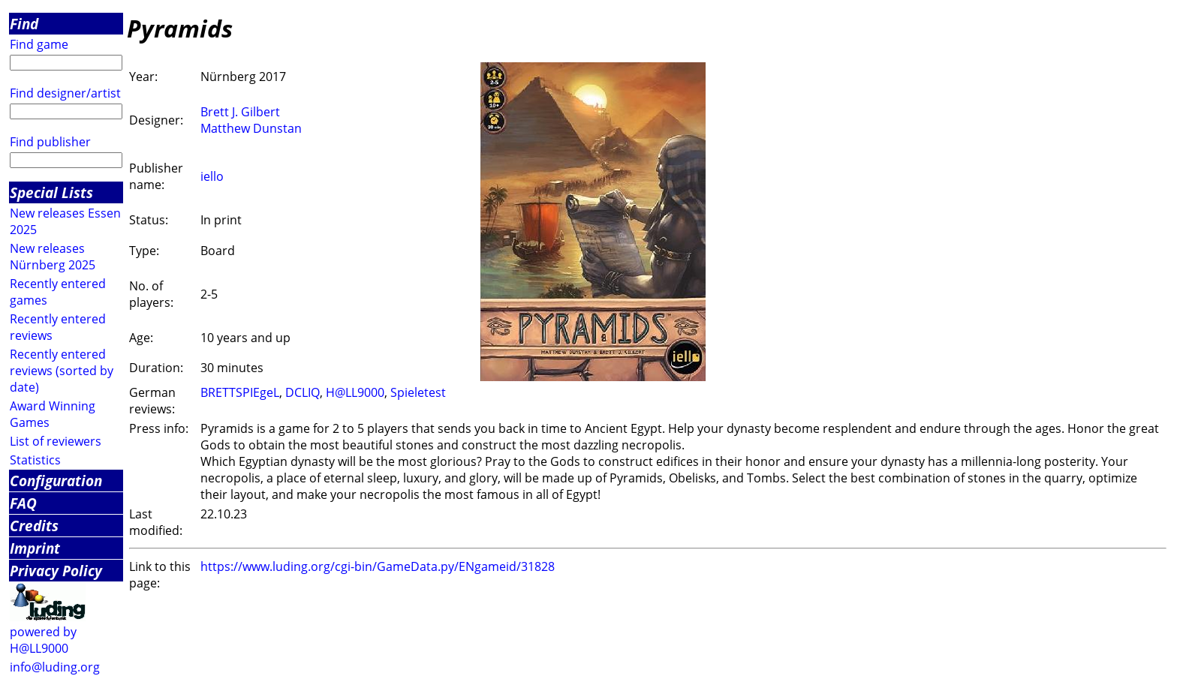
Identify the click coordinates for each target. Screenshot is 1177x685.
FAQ (23, 503)
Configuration (56, 480)
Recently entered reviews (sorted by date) (61, 370)
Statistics (35, 460)
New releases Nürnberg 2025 (52, 256)
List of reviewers (55, 441)
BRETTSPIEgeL (239, 392)
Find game (39, 44)
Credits (34, 525)
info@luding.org (55, 667)
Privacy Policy (56, 570)
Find (24, 24)
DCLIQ (302, 392)
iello (212, 176)
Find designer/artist (65, 93)
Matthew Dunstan (251, 128)
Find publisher (50, 142)
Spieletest (418, 392)
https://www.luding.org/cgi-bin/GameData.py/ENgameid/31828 (377, 566)
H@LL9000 (355, 392)
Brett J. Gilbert (240, 112)
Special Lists (51, 192)
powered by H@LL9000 (43, 639)
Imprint (35, 548)
